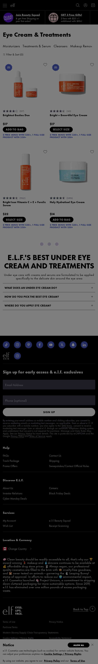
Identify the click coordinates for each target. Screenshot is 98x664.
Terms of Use (77, 660)
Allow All (78, 645)
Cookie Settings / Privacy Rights (62, 653)
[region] (49, 651)
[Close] (92, 645)
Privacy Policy (52, 660)
